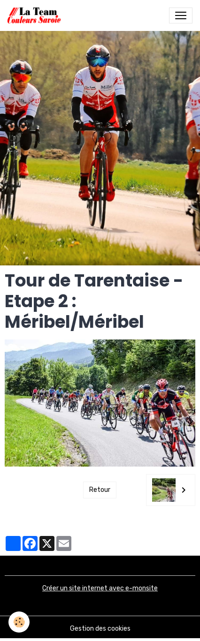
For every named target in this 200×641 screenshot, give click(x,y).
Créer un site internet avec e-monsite (100, 588)
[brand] (36, 15)
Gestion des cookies (100, 629)
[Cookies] (19, 622)
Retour (99, 490)
